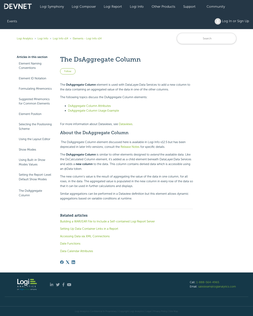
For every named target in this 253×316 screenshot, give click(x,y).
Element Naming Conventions (30, 66)
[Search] (206, 38)
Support (189, 7)
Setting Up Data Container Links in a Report (89, 229)
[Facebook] (62, 262)
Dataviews (125, 124)
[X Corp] (67, 262)
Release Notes (130, 147)
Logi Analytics (25, 38)
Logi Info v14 (60, 38)
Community (216, 7)
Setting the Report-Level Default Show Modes (35, 177)
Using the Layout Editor (34, 139)
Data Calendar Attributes (76, 251)
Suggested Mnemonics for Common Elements (34, 101)
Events (12, 21)
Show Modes (27, 149)
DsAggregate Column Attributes (89, 106)
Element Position (30, 114)
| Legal (148, 311)
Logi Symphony (52, 7)
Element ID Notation (32, 78)
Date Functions (70, 243)
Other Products (163, 7)
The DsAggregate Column (30, 193)
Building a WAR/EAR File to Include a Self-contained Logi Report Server (107, 221)
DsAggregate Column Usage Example (93, 110)
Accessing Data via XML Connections (85, 236)
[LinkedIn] (73, 262)
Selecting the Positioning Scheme (35, 126)
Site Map (173, 311)
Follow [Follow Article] (67, 71)
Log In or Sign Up (232, 21)
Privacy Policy (160, 311)
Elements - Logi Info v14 (87, 38)
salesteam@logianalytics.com (217, 286)
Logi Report (113, 7)
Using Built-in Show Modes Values (32, 162)
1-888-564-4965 (207, 282)
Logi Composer (84, 7)
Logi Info (137, 7)
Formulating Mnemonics (35, 88)
